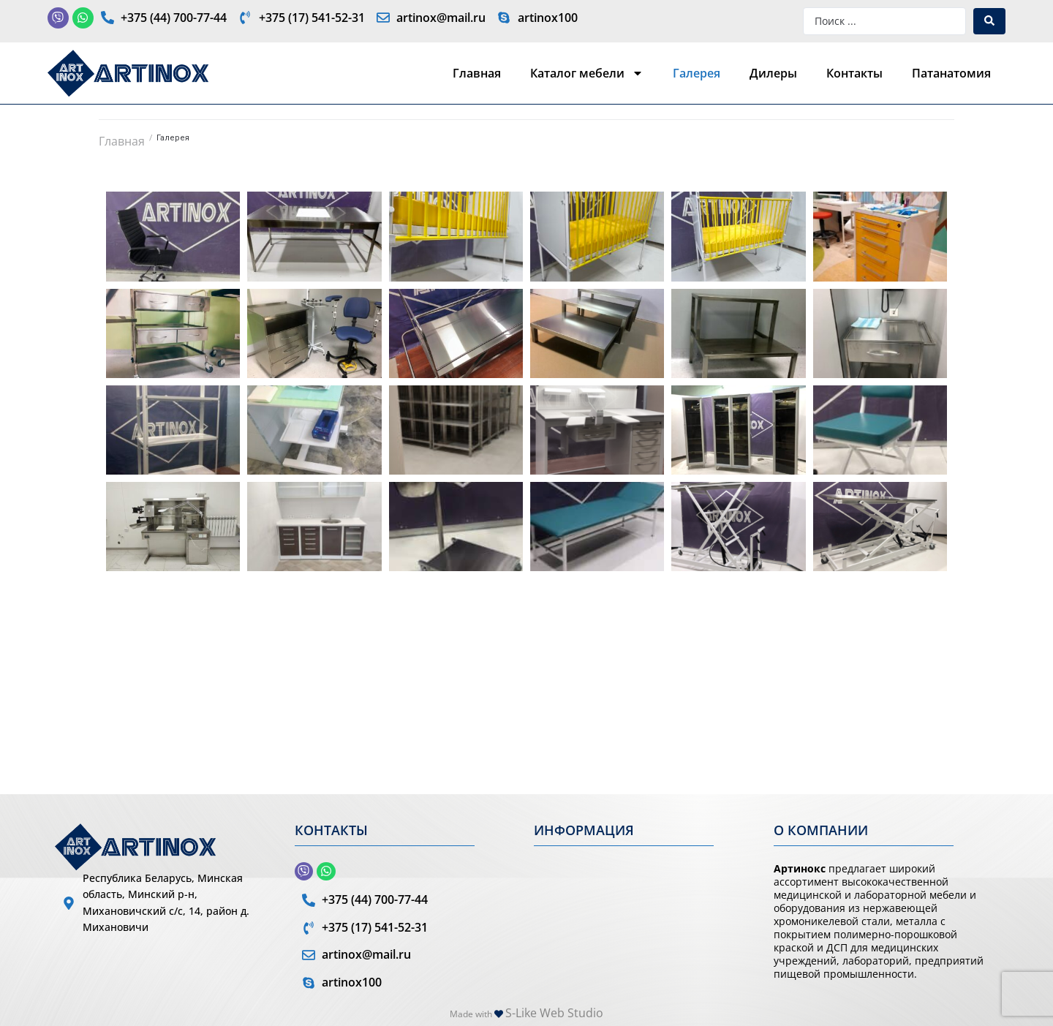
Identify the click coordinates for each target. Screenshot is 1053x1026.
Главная (477, 73)
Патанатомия (951, 73)
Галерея (696, 73)
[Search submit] (989, 21)
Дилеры (773, 73)
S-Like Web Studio (554, 1013)
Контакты (854, 73)
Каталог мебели (587, 73)
